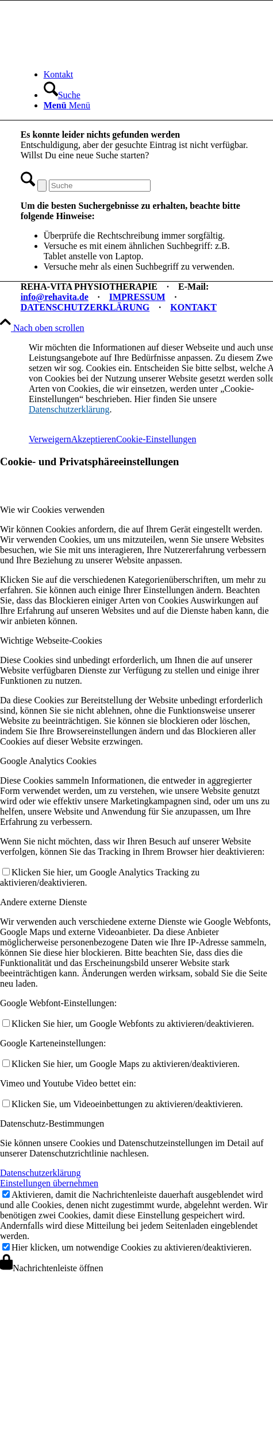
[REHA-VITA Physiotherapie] (107, 55)
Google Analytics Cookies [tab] (48, 761)
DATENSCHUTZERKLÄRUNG (85, 307)
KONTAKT (193, 307)
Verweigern (50, 439)
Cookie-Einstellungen (156, 439)
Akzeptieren (93, 439)
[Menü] (67, 105)
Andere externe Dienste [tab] (43, 902)
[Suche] (62, 95)
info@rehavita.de (55, 297)
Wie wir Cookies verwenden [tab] (52, 510)
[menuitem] (148, 74)
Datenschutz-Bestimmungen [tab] (52, 1123)
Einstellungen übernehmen (49, 1183)
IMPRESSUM (137, 297)
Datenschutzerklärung (69, 409)
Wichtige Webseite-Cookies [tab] (51, 640)
